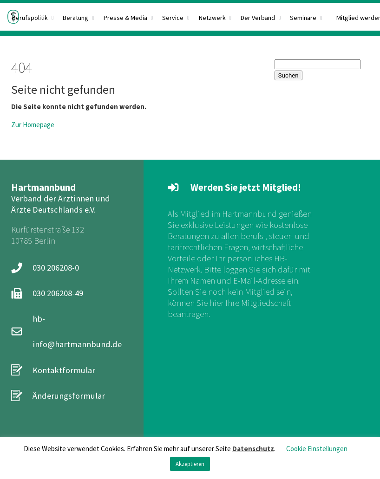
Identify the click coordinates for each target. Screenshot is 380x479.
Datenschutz (253, 448)
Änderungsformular (69, 395)
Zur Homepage (32, 124)
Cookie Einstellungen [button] (316, 448)
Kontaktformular (64, 370)
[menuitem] (128, 17)
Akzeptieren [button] (190, 464)
